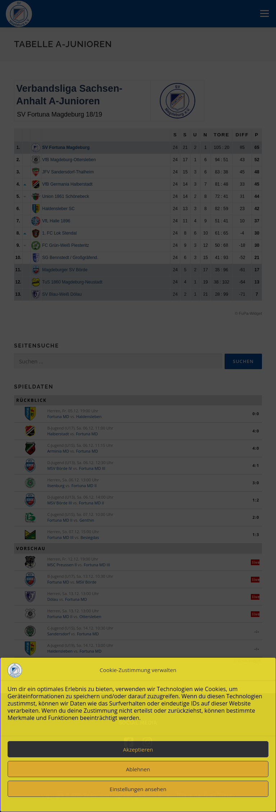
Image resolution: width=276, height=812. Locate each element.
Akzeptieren (138, 749)
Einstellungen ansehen (138, 789)
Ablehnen (138, 769)
